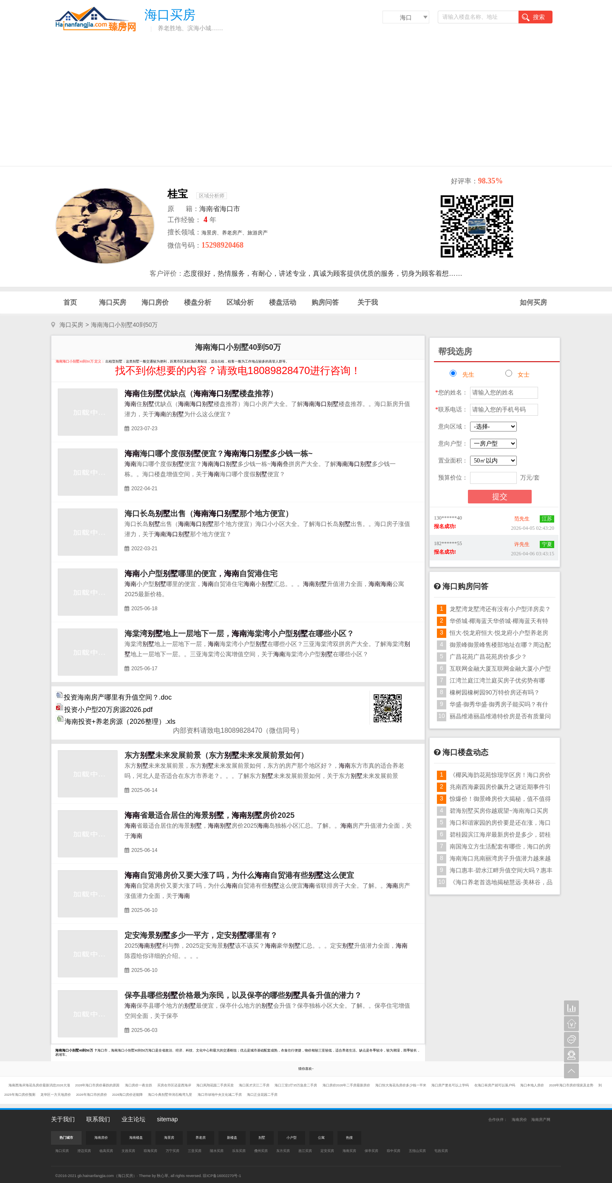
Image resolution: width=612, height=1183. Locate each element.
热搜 (349, 1138)
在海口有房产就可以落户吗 (495, 1085)
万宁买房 (172, 1151)
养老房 (201, 1138)
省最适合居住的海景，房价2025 (210, 815)
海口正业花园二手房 (262, 1095)
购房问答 (325, 302)
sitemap (167, 1119)
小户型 (291, 1138)
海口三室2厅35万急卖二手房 (296, 1085)
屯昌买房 (441, 1151)
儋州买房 (261, 1151)
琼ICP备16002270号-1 (222, 1176)
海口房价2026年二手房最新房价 (347, 1085)
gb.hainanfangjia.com (95, 1176)
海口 (406, 17)
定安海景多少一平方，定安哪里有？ (201, 935)
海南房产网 (540, 1119)
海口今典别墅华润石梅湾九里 (170, 1095)
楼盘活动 (282, 302)
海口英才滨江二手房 (254, 1085)
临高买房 (106, 1151)
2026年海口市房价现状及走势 (572, 1085)
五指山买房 (417, 1151)
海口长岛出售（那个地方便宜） (209, 513)
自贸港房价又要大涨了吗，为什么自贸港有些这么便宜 (239, 875)
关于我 (367, 302)
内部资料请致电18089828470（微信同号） (238, 730)
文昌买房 (128, 1151)
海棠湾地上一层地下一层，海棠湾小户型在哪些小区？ (239, 633)
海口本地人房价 (532, 1085)
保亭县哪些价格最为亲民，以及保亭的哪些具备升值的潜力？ (243, 995)
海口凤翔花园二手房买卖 (215, 1085)
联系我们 (98, 1119)
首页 (70, 302)
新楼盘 (232, 1138)
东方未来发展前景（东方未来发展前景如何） (216, 755)
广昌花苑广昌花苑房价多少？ (488, 656)
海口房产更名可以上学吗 (450, 1085)
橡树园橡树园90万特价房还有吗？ (495, 692)
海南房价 (519, 1119)
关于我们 (63, 1119)
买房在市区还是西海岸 (174, 1085)
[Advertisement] (306, 102)
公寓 (321, 1138)
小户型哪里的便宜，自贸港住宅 (201, 573)
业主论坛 (133, 1119)
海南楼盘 (136, 1138)
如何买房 (533, 302)
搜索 (533, 17)
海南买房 (349, 1151)
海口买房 (112, 302)
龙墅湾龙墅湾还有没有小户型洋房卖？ (500, 609)
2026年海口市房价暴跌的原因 (98, 1085)
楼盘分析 (197, 302)
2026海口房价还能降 (128, 1095)
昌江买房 (305, 1151)
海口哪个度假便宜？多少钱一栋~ (219, 453)
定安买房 (327, 1151)
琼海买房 (150, 1151)
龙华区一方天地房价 (56, 1095)
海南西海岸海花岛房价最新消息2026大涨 (39, 1085)
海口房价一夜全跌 (139, 1085)
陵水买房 (217, 1151)
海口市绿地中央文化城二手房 (220, 1095)
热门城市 (66, 1138)
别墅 (261, 1138)
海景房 (169, 1138)
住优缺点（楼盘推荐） (201, 393)
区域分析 (240, 302)
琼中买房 (393, 1151)
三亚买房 (194, 1151)
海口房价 (155, 302)
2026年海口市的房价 (92, 1095)
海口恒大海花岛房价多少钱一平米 (401, 1085)
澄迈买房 (84, 1151)
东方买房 (283, 1151)
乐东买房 (239, 1151)
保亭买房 (371, 1151)
